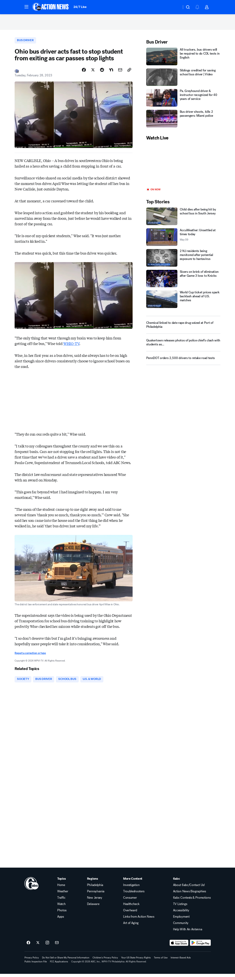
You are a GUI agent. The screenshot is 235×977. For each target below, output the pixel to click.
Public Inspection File (35, 965)
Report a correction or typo (30, 656)
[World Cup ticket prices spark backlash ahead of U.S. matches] (183, 301)
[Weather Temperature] (175, 7)
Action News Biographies (189, 894)
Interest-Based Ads (181, 961)
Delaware (93, 907)
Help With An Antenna (187, 932)
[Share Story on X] (93, 72)
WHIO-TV (71, 346)
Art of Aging (131, 926)
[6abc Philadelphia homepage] (50, 7)
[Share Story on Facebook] (84, 72)
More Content (132, 881)
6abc (176, 881)
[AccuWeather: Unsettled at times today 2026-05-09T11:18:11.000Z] (183, 239)
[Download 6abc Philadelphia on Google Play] (200, 946)
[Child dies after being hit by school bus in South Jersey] (183, 218)
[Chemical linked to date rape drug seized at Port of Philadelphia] (183, 327)
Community (180, 926)
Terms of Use (161, 961)
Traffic (61, 900)
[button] (26, 7)
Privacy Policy (31, 961)
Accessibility (181, 913)
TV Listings (180, 907)
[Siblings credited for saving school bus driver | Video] (183, 79)
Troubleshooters (133, 894)
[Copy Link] (129, 72)
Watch (61, 907)
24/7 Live (80, 7)
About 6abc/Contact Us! (189, 888)
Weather (62, 894)
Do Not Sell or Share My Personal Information (65, 961)
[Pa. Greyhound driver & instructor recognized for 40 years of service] (183, 100)
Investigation (131, 888)
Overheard (130, 913)
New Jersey (94, 900)
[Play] (183, 167)
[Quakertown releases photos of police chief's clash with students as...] (183, 346)
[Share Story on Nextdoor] (111, 72)
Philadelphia (95, 888)
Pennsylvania (95, 894)
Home (61, 888)
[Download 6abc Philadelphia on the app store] (178, 946)
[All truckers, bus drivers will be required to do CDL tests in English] (183, 58)
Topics (61, 881)
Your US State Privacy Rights (136, 961)
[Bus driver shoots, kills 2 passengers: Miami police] (183, 121)
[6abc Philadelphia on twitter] (38, 946)
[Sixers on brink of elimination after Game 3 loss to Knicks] (183, 281)
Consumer (130, 900)
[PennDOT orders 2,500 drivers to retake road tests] (183, 362)
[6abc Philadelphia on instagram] (47, 946)
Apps (60, 919)
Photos (61, 913)
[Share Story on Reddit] (102, 72)
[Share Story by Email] (120, 72)
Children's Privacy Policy (105, 961)
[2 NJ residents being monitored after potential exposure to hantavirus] (183, 260)
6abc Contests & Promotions (192, 900)
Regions (92, 881)
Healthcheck (131, 907)
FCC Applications (59, 965)
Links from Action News (138, 919)
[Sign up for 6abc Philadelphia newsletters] (57, 946)
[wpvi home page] (31, 886)
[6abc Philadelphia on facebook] (28, 946)
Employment (181, 919)
